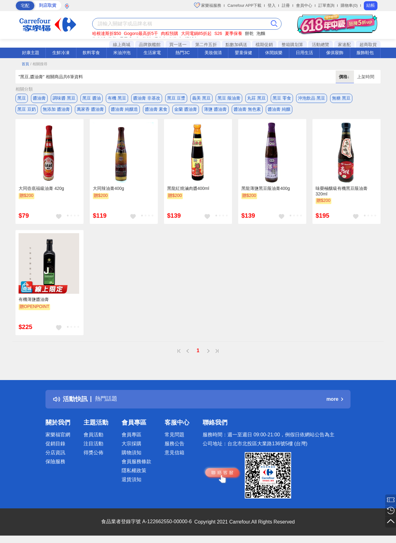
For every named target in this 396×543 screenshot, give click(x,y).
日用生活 (304, 52)
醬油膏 (39, 98)
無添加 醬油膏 (56, 110)
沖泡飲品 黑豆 (311, 98)
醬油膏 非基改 (146, 98)
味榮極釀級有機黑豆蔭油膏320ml (342, 193)
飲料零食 (91, 52)
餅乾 (249, 33)
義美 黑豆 (201, 98)
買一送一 (178, 44)
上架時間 (365, 76)
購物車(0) (349, 5)
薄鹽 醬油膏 (215, 110)
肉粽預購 (169, 33)
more (334, 401)
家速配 (344, 44)
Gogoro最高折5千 (141, 33)
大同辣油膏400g (108, 190)
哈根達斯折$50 (106, 33)
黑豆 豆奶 (26, 110)
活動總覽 (320, 44)
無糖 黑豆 (341, 98)
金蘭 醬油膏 (185, 110)
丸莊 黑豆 (256, 98)
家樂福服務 (208, 5)
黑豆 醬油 (91, 98)
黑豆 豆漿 (176, 98)
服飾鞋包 (365, 52)
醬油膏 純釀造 (124, 110)
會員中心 (304, 5)
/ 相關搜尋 (38, 64)
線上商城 (121, 44)
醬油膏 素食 (156, 110)
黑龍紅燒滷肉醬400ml (188, 190)
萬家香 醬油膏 (90, 110)
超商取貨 (368, 44)
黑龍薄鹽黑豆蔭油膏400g (265, 190)
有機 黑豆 (117, 98)
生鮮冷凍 (61, 52)
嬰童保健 (243, 52)
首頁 (25, 64)
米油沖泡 (122, 52)
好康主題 (30, 52)
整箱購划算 (292, 44)
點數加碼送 (236, 44)
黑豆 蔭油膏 (228, 98)
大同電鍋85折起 (196, 33)
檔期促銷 (264, 44)
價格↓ (345, 76)
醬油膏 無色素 (247, 110)
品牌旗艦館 (150, 44)
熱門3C (182, 52)
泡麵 (260, 33)
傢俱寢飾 (334, 52)
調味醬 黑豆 (64, 98)
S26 (218, 33)
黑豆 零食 (282, 98)
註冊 (286, 5)
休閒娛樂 (273, 52)
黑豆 (21, 98)
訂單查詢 (326, 5)
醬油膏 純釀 (279, 110)
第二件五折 (206, 44)
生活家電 (152, 52)
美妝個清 (213, 52)
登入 (272, 5)
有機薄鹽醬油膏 (34, 302)
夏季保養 (233, 33)
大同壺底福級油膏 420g (41, 190)
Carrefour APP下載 (244, 5)
